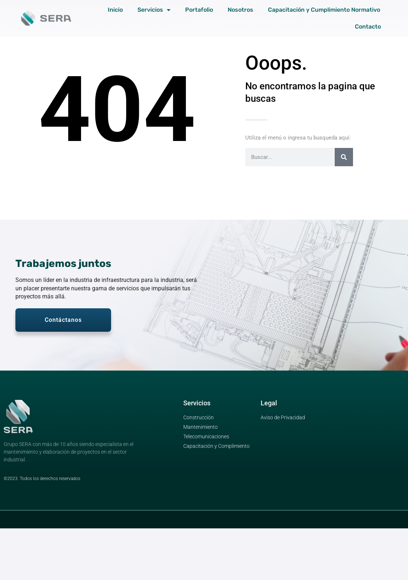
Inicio (115, 9)
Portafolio (199, 9)
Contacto (368, 26)
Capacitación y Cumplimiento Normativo (324, 9)
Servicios (153, 9)
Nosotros (240, 9)
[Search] (344, 157)
